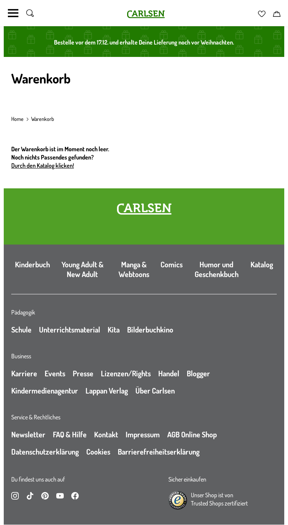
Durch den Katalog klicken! (42, 165)
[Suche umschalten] (30, 13)
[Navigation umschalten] (13, 13)
